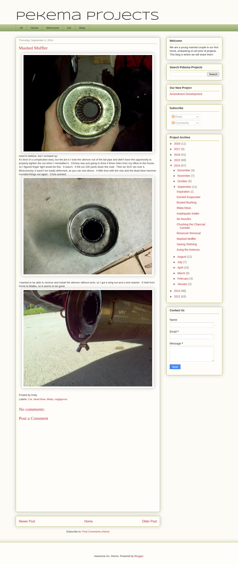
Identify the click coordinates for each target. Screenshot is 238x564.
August (182, 256)
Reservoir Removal (189, 233)
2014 (177, 165)
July (180, 262)
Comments (180, 123)
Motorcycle (52, 27)
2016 (177, 154)
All (21, 27)
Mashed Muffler (186, 238)
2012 (177, 296)
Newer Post (27, 521)
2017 (177, 149)
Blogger (138, 556)
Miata (50, 399)
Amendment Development (186, 94)
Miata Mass (184, 207)
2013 (177, 290)
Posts (177, 116)
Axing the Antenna (188, 249)
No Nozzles (184, 219)
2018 (177, 143)
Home (88, 521)
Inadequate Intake (188, 213)
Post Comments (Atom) (95, 531)
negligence (61, 399)
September (184, 186)
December (184, 170)
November (184, 175)
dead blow (39, 399)
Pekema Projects (87, 16)
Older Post (149, 521)
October (182, 181)
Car (69, 27)
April (180, 267)
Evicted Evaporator (188, 197)
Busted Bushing (186, 202)
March (181, 273)
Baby (82, 27)
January (182, 284)
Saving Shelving (187, 244)
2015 (177, 160)
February (183, 278)
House (34, 27)
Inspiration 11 (185, 191)
